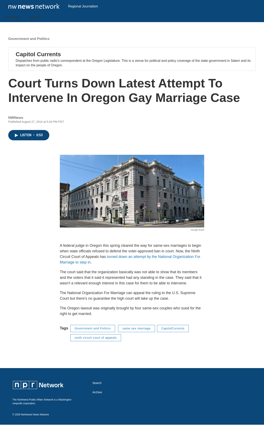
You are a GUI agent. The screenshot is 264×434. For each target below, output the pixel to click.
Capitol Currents (38, 63)
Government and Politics (29, 48)
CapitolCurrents (172, 337)
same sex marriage (137, 337)
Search (96, 392)
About (35, 26)
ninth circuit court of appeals (96, 347)
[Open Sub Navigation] (24, 26)
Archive (97, 401)
